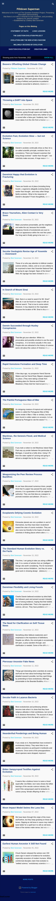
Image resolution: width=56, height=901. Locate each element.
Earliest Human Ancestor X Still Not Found (24, 843)
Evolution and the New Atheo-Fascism (28, 40)
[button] (52, 64)
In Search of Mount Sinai (15, 289)
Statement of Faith (19, 31)
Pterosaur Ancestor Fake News (18, 661)
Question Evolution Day (19, 49)
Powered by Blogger (28, 888)
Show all (48, 58)
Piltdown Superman (28, 9)
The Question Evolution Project (28, 36)
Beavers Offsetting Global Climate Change (24, 64)
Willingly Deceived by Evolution (28, 45)
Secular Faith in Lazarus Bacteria (20, 697)
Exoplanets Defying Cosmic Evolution (22, 513)
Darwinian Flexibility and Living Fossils (23, 587)
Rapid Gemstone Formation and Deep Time (25, 364)
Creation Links (40, 49)
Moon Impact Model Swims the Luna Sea (23, 807)
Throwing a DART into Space (17, 100)
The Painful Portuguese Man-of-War (21, 400)
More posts (28, 879)
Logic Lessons (38, 31)
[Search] (53, 4)
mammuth (33, 892)
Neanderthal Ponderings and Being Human (25, 733)
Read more (48, 91)
